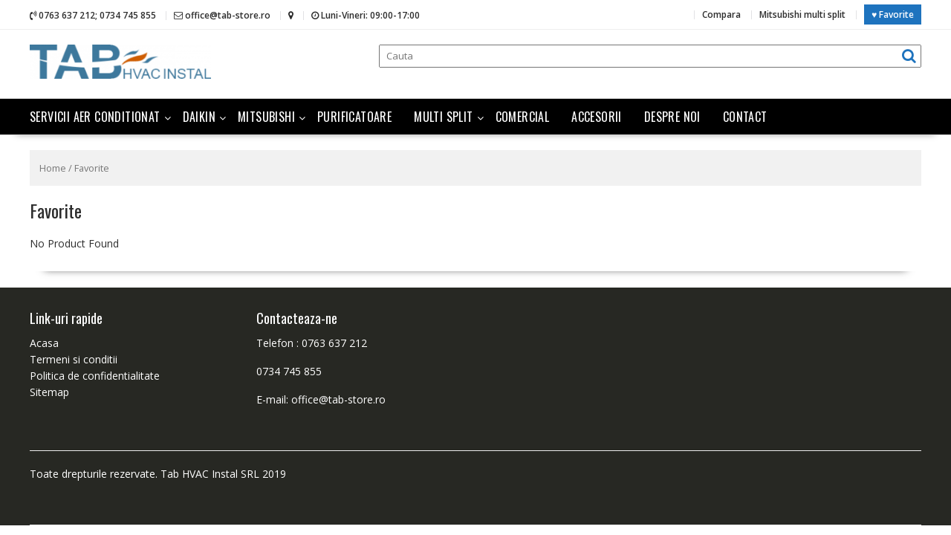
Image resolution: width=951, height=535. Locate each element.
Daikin (199, 117)
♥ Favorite (893, 14)
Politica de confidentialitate (95, 376)
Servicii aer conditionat (95, 117)
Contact (745, 117)
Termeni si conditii (73, 359)
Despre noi (672, 117)
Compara (721, 14)
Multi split (443, 117)
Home (52, 168)
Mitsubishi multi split (802, 14)
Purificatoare (354, 117)
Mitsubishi (266, 117)
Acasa (44, 343)
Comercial (523, 117)
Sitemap (49, 392)
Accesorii (596, 117)
